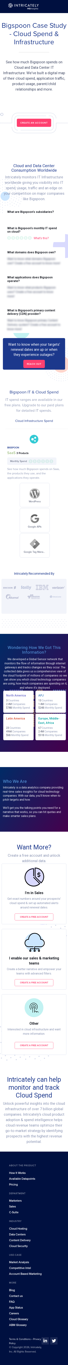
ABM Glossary (18, 1325)
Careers (14, 1313)
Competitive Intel (20, 1268)
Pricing (13, 1184)
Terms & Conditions (20, 1339)
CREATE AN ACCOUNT (34, 122)
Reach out (34, 364)
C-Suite (13, 1212)
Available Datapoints (22, 1178)
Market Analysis (19, 1262)
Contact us (16, 1296)
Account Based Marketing (25, 1273)
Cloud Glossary (18, 1319)
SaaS (11, 453)
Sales (12, 1206)
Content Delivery (20, 1240)
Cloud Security (18, 1246)
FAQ (11, 1301)
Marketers (15, 1200)
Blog (12, 1290)
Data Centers (17, 1234)
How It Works (17, 1173)
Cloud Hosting (18, 1228)
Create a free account (34, 917)
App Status (16, 1307)
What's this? (41, 238)
